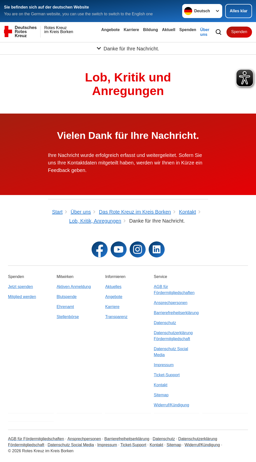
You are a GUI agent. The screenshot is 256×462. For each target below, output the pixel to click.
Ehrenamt (65, 307)
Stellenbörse (68, 317)
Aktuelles (113, 287)
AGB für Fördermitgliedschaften (174, 290)
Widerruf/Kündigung (171, 405)
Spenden (187, 30)
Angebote (110, 30)
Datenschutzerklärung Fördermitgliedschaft (173, 336)
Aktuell (168, 30)
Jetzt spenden (20, 287)
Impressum (164, 365)
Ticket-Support (167, 375)
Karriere (131, 30)
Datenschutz (165, 323)
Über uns (204, 32)
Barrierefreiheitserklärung (176, 313)
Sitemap (161, 395)
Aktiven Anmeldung (74, 287)
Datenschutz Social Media (171, 352)
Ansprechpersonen (170, 303)
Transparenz (116, 317)
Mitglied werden (22, 297)
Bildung (150, 30)
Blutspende (67, 297)
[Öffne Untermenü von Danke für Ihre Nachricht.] (128, 48)
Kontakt (160, 385)
